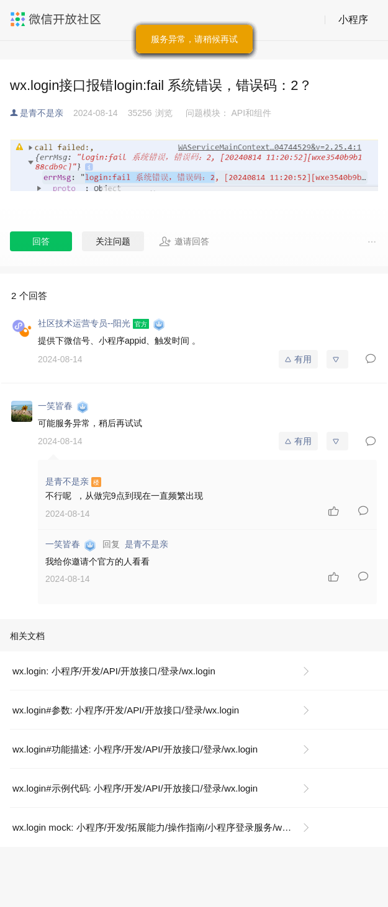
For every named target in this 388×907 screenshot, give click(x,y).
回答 (41, 241)
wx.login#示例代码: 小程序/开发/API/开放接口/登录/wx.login (135, 788)
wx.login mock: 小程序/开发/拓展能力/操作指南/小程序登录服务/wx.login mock (166, 827)
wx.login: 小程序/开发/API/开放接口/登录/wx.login (113, 671)
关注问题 (113, 241)
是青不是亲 (41, 113)
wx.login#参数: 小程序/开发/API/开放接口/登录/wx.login (125, 710)
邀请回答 (184, 241)
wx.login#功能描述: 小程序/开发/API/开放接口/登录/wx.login (135, 749)
